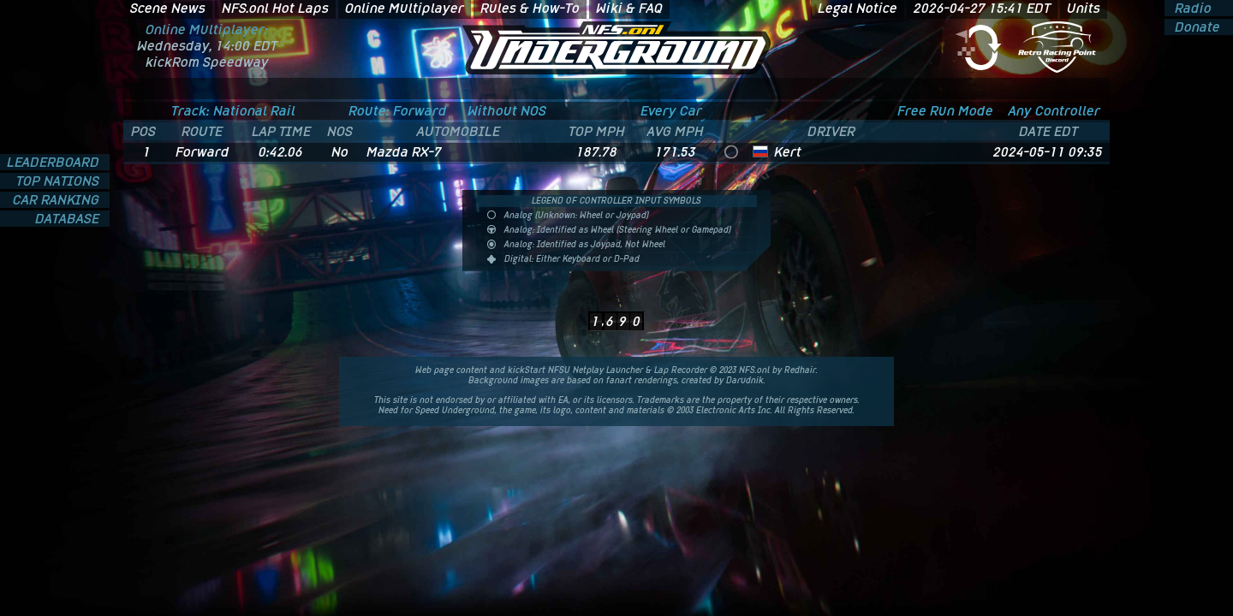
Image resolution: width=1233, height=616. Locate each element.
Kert (787, 152)
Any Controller (1054, 111)
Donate (1195, 27)
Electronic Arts (725, 410)
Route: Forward (397, 111)
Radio (1191, 8)
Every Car (671, 111)
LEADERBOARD (55, 162)
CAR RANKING (58, 200)
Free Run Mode (945, 111)
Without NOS (507, 111)
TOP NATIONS (59, 181)
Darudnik (745, 380)
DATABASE (69, 218)
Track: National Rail (233, 111)
